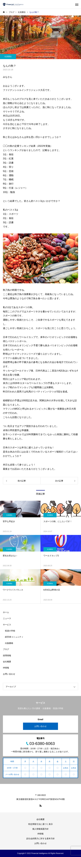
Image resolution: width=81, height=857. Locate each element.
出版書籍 (9, 643)
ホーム (6, 612)
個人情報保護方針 (40, 829)
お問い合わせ (9, 674)
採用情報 (7, 655)
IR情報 (6, 668)
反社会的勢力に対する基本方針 (40, 838)
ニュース (7, 618)
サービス (7, 624)
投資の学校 (10, 631)
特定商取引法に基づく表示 (40, 824)
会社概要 (7, 661)
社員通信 (8, 56)
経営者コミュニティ (14, 637)
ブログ (6, 649)
